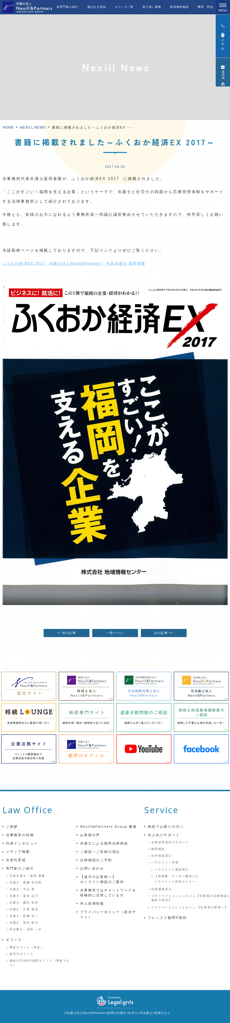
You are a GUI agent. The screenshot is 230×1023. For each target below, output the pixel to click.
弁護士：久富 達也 (24, 909)
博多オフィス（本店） (27, 947)
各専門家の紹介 (67, 6)
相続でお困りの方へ (166, 826)
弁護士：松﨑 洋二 (24, 916)
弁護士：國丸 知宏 (24, 902)
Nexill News (33, 127)
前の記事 (66, 633)
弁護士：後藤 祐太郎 (26, 882)
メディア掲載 (18, 852)
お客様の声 (90, 835)
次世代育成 (16, 860)
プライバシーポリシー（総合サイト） (108, 914)
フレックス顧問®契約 (167, 918)
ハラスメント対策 (165, 862)
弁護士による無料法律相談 (104, 843)
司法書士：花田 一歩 (26, 929)
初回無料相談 (179, 6)
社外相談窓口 (161, 855)
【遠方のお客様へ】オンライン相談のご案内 (102, 879)
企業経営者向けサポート (170, 842)
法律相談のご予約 (96, 860)
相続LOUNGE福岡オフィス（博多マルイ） (40, 963)
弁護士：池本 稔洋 (24, 922)
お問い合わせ (92, 868)
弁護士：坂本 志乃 (24, 896)
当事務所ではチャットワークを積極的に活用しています (108, 892)
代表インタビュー (22, 843)
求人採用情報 (92, 903)
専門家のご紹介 (20, 868)
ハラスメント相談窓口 (171, 869)
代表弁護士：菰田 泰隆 (27, 875)
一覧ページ (115, 633)
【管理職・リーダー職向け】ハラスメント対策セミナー (176, 879)
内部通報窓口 (161, 889)
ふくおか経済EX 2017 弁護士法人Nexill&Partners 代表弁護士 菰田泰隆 (73, 263)
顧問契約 (158, 849)
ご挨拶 (12, 826)
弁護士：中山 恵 (22, 889)
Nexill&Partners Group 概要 (108, 826)
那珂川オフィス (22, 954)
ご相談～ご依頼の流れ (100, 852)
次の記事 (163, 633)
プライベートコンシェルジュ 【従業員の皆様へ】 (189, 907)
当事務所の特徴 (20, 835)
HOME (8, 127)
